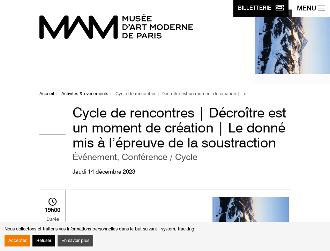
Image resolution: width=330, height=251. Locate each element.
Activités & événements (84, 94)
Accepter (17, 240)
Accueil (46, 94)
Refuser (43, 240)
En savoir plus (75, 240)
